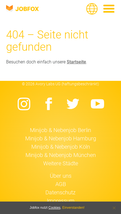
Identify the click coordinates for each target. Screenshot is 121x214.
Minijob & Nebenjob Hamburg (60, 138)
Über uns (60, 175)
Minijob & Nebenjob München (60, 155)
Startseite (76, 62)
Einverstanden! (73, 208)
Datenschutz (60, 192)
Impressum (60, 200)
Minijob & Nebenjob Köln (60, 146)
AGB (60, 184)
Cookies (54, 208)
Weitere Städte (60, 163)
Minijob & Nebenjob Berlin (60, 130)
